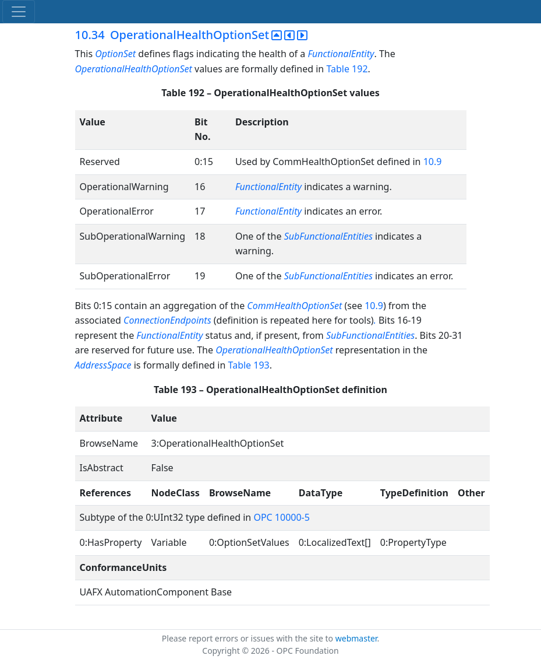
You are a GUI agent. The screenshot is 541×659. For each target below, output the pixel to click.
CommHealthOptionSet (294, 305)
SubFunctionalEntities (328, 236)
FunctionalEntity (340, 53)
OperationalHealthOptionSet (133, 68)
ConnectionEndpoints (167, 320)
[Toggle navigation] (18, 11)
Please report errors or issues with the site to (248, 638)
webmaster (356, 638)
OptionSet (116, 53)
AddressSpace (103, 365)
